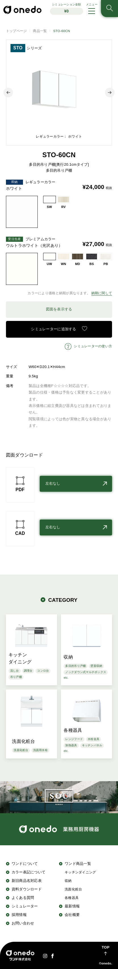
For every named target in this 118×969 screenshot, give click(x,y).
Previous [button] (8, 92)
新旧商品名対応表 (27, 880)
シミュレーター (25, 906)
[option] (59, 92)
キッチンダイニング (80, 872)
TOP (105, 947)
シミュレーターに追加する (53, 329)
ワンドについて (25, 863)
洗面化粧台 (73, 889)
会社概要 (72, 915)
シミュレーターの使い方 (93, 346)
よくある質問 (23, 898)
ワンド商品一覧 (78, 863)
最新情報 (72, 906)
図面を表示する (59, 309)
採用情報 (19, 915)
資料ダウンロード (27, 889)
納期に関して (101, 293)
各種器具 (72, 897)
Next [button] (110, 92)
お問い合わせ (23, 923)
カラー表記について (28, 872)
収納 (68, 880)
